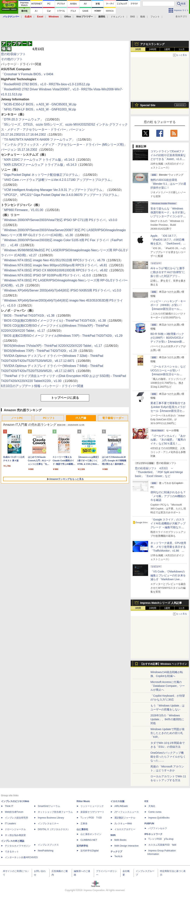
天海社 (151, 806)
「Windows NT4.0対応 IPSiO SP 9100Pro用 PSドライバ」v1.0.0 (46, 275)
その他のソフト (12, 59)
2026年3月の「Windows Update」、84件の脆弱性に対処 (167, 719)
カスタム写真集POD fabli (162, 844)
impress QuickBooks (158, 817)
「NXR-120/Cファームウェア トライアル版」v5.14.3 (37, 159)
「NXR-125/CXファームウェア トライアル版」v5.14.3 (38, 164)
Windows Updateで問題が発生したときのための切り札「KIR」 (167, 733)
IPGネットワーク (153, 834)
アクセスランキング (152, 44)
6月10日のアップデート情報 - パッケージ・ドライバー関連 (42, 386)
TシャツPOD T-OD (91, 817)
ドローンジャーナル (15, 829)
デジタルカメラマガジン (17, 845)
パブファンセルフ (157, 828)
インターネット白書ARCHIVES (21, 857)
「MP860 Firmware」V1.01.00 (22, 210)
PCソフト (49, 418)
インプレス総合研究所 (16, 817)
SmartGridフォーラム (49, 806)
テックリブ (116, 851)
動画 (142, 16)
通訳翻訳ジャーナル (124, 817)
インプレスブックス (48, 844)
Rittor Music (83, 801)
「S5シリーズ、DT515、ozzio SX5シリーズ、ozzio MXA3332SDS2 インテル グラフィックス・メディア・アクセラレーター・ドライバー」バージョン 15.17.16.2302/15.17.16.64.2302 (64, 129)
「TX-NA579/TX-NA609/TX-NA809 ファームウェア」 (38, 139)
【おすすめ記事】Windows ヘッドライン (163, 664)
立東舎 (83, 823)
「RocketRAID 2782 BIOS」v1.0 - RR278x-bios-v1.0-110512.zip (45, 84)
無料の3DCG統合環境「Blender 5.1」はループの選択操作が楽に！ (168, 183)
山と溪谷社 (82, 829)
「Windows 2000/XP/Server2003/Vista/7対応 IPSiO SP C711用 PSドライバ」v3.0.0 (59, 220)
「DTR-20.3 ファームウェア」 (22, 119)
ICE (146, 801)
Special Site (147, 105)
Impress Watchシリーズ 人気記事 (161, 602)
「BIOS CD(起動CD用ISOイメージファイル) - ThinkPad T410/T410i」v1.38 (53, 320)
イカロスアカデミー (124, 829)
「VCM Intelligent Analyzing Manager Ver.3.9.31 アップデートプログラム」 (53, 189)
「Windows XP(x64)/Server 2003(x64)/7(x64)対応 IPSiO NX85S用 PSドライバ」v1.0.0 (61, 290)
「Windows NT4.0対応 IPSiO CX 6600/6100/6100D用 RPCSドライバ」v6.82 (54, 270)
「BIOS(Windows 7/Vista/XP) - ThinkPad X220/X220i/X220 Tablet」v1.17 (51, 345)
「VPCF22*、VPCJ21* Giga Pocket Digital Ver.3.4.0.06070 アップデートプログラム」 (61, 195)
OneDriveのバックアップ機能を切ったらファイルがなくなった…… (168, 756)
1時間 (138, 49)
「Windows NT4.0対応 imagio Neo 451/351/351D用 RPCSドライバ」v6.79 (53, 260)
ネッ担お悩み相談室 (15, 835)
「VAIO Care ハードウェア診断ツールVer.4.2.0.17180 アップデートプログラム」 (57, 179)
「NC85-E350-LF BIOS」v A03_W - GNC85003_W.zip (38, 104)
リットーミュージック (92, 806)
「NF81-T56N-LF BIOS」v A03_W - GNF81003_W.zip (38, 109)
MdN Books (120, 840)
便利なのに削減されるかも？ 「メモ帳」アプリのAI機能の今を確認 (168, 496)
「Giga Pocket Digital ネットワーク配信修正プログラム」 (41, 174)
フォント (155, 16)
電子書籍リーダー (113, 418)
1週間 (167, 49)
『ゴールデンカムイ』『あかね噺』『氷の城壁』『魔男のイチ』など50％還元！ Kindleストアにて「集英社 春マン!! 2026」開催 (168, 443)
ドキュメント (118, 16)
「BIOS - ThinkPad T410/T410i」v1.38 (27, 315)
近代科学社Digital (89, 850)
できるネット (12, 851)
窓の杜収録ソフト (13, 54)
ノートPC (17, 418)
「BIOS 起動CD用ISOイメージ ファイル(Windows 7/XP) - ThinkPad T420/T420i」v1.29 (62, 335)
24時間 (152, 49)
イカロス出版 (117, 801)
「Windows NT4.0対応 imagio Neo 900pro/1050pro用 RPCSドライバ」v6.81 (54, 265)
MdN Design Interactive (126, 845)
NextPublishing (45, 850)
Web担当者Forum (14, 812)
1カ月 (182, 49)
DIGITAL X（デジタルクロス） (54, 829)
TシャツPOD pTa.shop (161, 839)
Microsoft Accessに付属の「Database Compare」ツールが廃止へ (167, 685)
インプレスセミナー (48, 823)
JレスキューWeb (123, 823)
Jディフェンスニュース (126, 812)
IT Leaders (10, 823)
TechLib (118, 856)
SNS (132, 16)
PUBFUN (149, 823)
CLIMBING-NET (88, 840)
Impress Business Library (51, 817)
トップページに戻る (65, 397)
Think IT (9, 806)
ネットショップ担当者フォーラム (55, 812)
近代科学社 (82, 845)
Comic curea (154, 812)
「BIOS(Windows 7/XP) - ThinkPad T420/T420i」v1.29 (39, 350)
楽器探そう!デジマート (92, 812)
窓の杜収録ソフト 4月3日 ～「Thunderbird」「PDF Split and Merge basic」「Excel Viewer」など (159, 472)
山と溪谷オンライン (90, 834)
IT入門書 (81, 418)
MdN (113, 835)
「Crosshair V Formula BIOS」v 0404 (27, 74)
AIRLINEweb (121, 806)
